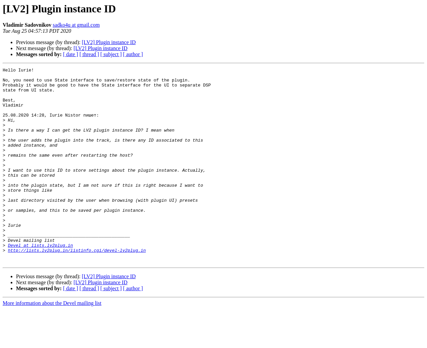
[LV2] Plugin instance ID (109, 42)
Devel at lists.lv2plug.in (40, 281)
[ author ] (133, 54)
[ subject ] (111, 54)
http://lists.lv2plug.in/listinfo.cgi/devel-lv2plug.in (77, 287)
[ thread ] (89, 54)
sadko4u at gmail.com (76, 25)
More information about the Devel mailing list (52, 342)
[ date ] (70, 54)
